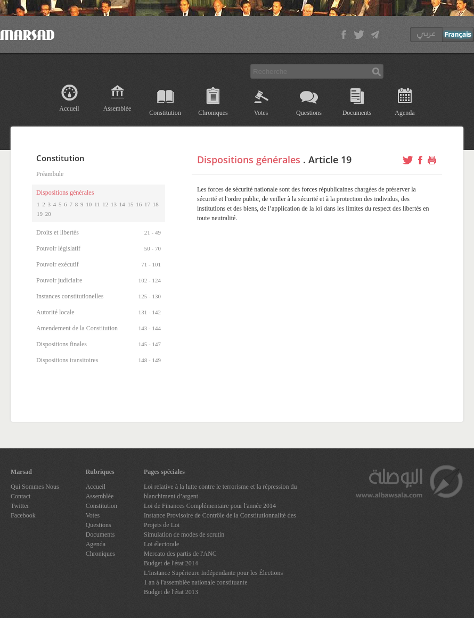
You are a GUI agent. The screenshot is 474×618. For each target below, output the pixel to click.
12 (105, 204)
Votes (261, 112)
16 (139, 204)
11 (97, 204)
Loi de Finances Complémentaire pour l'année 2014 (210, 506)
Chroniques (212, 112)
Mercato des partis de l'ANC (180, 553)
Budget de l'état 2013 (171, 592)
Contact (20, 496)
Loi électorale (161, 544)
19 (40, 214)
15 (131, 204)
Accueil (69, 108)
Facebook (23, 515)
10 (89, 204)
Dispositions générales (248, 159)
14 (122, 204)
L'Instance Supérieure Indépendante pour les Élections (213, 573)
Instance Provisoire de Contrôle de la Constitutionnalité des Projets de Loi (220, 520)
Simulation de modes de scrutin (184, 534)
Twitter (20, 506)
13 (114, 204)
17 (147, 204)
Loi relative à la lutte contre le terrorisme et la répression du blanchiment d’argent (220, 491)
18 (156, 204)
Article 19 (330, 159)
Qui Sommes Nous (35, 486)
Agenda (404, 112)
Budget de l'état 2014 (171, 563)
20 (48, 214)
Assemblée (117, 108)
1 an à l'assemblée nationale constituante (195, 582)
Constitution (165, 112)
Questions (309, 112)
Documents (357, 112)
